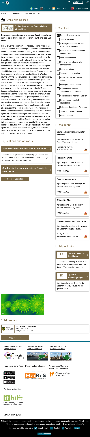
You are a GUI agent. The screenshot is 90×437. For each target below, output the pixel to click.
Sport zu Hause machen (68, 73)
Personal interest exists (68, 35)
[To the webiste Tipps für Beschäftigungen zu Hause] (72, 281)
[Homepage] (8, 5)
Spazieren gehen (65, 39)
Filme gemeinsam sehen (69, 84)
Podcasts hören (65, 115)
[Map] (33, 8)
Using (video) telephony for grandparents (70, 63)
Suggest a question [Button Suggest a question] (15, 179)
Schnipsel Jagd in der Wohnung (72, 107)
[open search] (87, 2)
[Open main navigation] (3, 2)
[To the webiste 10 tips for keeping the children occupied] (72, 260)
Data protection (44, 434)
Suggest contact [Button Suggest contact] (15, 338)
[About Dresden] (61, 8)
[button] (26, 149)
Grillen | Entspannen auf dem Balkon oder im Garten (70, 44)
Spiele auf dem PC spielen (69, 111)
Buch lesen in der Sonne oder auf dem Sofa (71, 52)
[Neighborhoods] (80, 8)
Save (77, 428)
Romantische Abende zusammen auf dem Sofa (69, 90)
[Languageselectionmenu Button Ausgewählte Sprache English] (78, 2)
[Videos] (45, 8)
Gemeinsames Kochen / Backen (72, 95)
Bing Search (41, 428)
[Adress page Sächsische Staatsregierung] (45, 330)
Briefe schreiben (65, 69)
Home (3, 13)
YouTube (67, 428)
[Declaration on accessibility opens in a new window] (69, 2)
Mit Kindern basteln (66, 57)
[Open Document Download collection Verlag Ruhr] (72, 229)
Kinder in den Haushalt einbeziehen (68, 101)
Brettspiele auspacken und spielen (69, 78)
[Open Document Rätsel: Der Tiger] (72, 207)
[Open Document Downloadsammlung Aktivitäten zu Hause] (72, 141)
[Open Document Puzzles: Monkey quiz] (72, 185)
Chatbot (55, 428)
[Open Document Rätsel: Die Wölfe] (72, 164)
